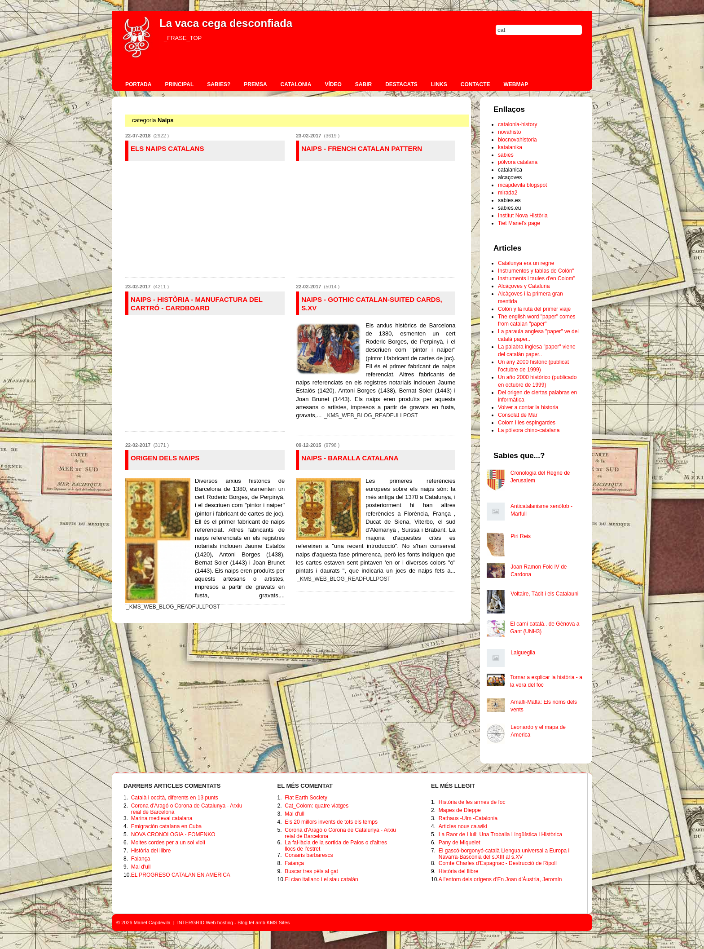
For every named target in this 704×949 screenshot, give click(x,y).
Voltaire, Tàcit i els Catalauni (544, 594)
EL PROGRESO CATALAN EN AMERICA (180, 875)
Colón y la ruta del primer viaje (534, 309)
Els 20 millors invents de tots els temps (331, 822)
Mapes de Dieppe (460, 810)
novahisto (509, 132)
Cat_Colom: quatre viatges (316, 806)
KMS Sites (278, 922)
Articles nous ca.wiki (463, 826)
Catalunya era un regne (526, 263)
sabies (506, 155)
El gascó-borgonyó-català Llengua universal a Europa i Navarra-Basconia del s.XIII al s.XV (504, 853)
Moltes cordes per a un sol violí (168, 842)
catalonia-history (517, 124)
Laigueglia (522, 652)
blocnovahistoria (517, 140)
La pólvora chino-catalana (528, 430)
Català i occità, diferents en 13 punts (174, 798)
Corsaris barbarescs (309, 855)
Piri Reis (520, 536)
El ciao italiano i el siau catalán (321, 879)
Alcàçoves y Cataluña (524, 286)
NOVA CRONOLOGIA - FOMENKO (173, 834)
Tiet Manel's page (519, 223)
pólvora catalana (517, 162)
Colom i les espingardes (526, 422)
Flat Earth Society (306, 798)
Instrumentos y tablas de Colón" (536, 271)
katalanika (510, 147)
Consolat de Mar (517, 415)
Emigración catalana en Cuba (166, 826)
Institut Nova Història (523, 215)
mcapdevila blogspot (522, 185)
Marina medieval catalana (162, 818)
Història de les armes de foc (472, 802)
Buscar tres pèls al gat (311, 871)
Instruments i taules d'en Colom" (536, 278)
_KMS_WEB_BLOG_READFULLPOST (371, 415)
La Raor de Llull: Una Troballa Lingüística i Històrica (500, 834)
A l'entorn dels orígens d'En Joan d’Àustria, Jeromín (500, 879)
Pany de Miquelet (459, 842)
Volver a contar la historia (528, 407)
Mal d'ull (141, 867)
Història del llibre (151, 850)
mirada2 (507, 193)
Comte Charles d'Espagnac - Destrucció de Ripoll (498, 863)
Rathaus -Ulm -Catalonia (468, 818)
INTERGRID (191, 922)
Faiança (140, 859)
